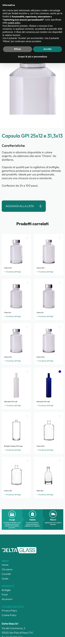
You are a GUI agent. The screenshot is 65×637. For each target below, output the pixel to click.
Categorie (11, 14)
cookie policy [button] (14, 597)
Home (4, 14)
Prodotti (21, 14)
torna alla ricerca (15, 28)
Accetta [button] (47, 623)
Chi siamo (7, 569)
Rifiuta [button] (17, 623)
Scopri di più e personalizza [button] (32, 630)
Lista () (45, 5)
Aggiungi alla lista (20, 206)
